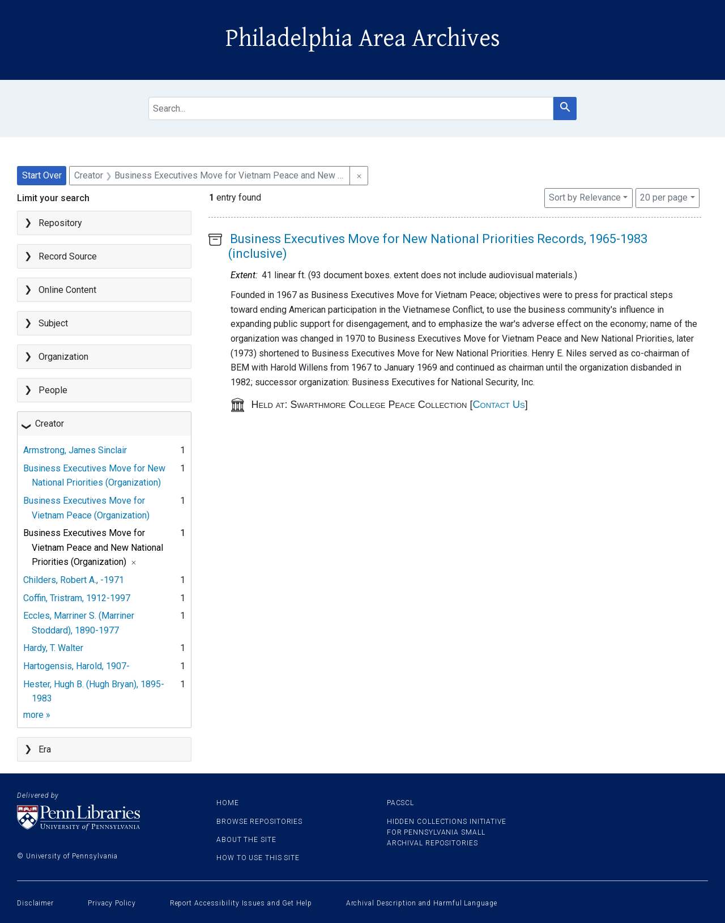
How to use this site (258, 858)
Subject (53, 323)
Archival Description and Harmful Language (421, 903)
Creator (49, 423)
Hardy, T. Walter (53, 648)
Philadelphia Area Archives (362, 38)
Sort (585, 197)
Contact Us (499, 404)
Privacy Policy (112, 903)
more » (36, 714)
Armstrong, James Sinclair (75, 450)
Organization (63, 356)
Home (227, 803)
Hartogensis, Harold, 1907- (76, 666)
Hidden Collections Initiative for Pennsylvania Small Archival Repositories (446, 832)
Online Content (67, 289)
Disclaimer (35, 903)
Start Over (42, 175)
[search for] (351, 108)
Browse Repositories (259, 822)
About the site (246, 840)
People (53, 390)
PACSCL (400, 803)
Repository (60, 223)
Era (45, 749)
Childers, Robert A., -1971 (73, 580)
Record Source (68, 256)
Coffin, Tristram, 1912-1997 (76, 598)
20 (664, 196)
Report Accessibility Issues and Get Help (241, 903)
